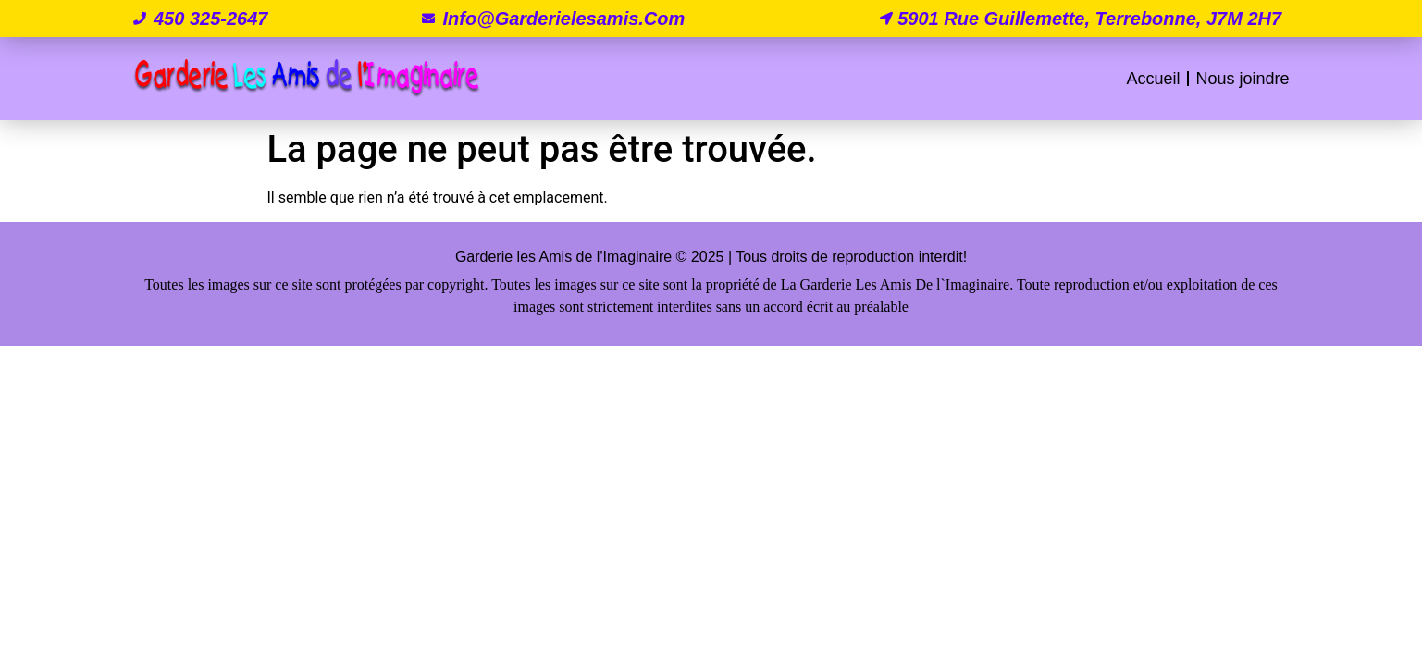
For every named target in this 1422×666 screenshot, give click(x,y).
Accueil (1153, 78)
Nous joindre (1242, 78)
